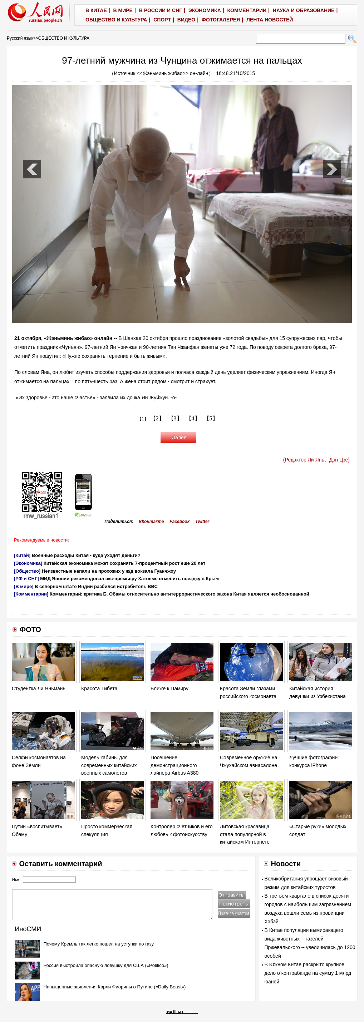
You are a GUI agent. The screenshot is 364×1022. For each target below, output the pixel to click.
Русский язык (20, 38)
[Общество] (27, 571)
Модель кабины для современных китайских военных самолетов (109, 765)
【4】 (193, 418)
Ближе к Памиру (169, 688)
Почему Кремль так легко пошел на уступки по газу (99, 944)
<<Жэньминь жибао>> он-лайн (172, 73)
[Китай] (22, 555)
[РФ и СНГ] (26, 578)
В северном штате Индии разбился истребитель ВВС (96, 586)
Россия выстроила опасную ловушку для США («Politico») (106, 965)
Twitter (202, 521)
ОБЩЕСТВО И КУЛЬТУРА (63, 38)
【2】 (157, 418)
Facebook (179, 521)
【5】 (211, 418)
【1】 (142, 418)
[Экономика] (28, 563)
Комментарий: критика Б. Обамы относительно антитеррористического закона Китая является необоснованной (179, 594)
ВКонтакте (151, 521)
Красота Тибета (99, 688)
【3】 (175, 418)
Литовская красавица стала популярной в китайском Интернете (245, 834)
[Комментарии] (31, 594)
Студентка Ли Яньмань (38, 688)
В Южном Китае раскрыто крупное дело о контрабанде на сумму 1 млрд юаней (308, 973)
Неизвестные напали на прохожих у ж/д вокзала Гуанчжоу (109, 571)
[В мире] (23, 586)
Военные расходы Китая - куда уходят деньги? (86, 555)
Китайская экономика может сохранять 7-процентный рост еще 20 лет (125, 563)
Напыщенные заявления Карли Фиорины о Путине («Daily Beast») (115, 986)
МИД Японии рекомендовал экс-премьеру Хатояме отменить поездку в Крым (129, 578)
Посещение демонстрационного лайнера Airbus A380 (174, 765)
